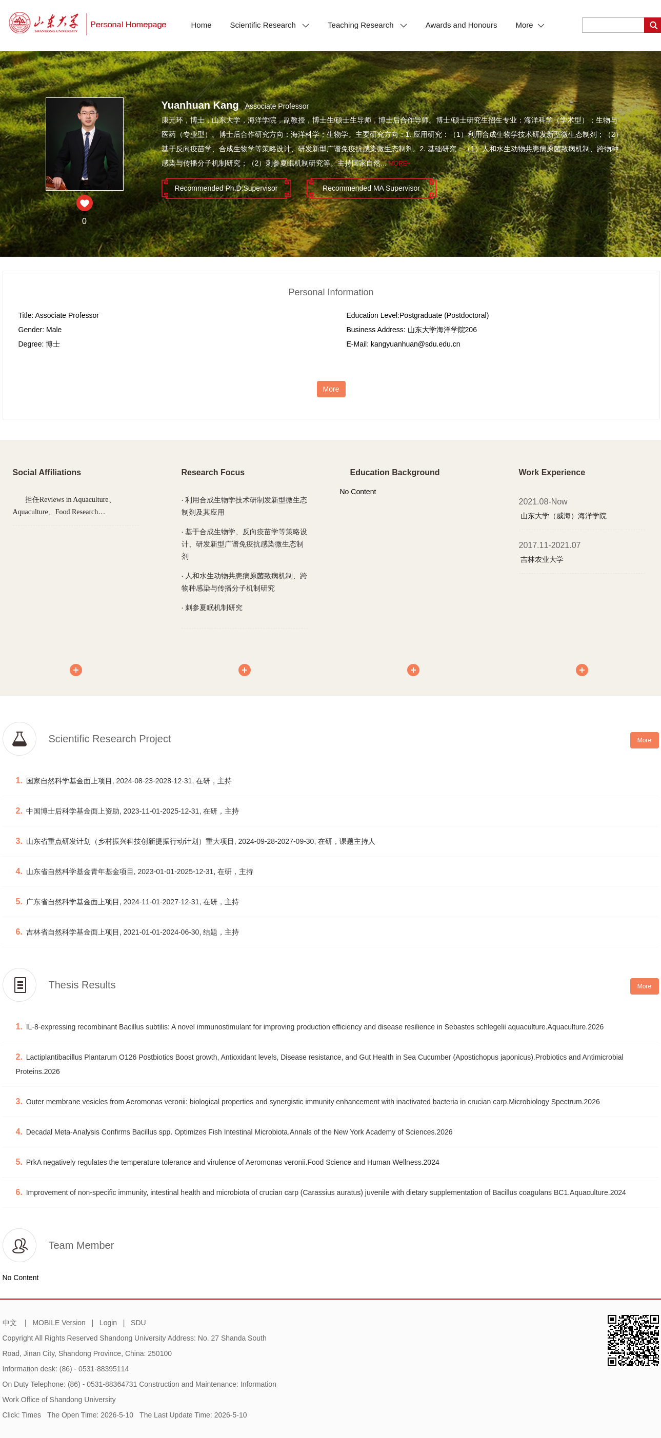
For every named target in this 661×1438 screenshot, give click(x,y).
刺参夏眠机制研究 (214, 607)
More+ (400, 163)
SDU (138, 1323)
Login (108, 1323)
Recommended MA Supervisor (371, 188)
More (529, 25)
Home (201, 25)
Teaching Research (367, 25)
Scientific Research (270, 25)
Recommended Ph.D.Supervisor (226, 188)
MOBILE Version (59, 1323)
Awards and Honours (461, 25)
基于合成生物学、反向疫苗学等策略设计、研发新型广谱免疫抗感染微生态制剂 (245, 544)
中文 (10, 1323)
